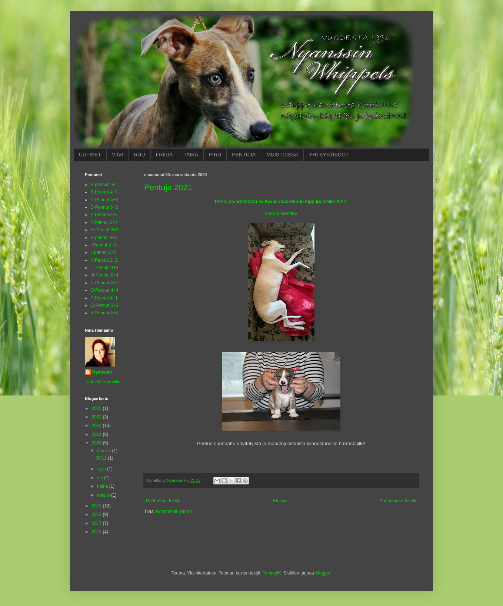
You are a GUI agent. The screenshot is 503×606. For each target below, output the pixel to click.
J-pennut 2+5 (103, 252)
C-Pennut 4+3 (104, 199)
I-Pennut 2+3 (103, 245)
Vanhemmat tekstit (398, 500)
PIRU (215, 155)
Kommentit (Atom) (174, 511)
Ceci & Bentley (281, 213)
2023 (97, 417)
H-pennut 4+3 (103, 237)
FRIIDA (164, 155)
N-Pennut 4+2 (104, 282)
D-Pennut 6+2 (104, 207)
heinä (103, 486)
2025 (97, 408)
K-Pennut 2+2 (104, 260)
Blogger (322, 573)
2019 (97, 506)
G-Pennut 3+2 (104, 229)
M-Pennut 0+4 (104, 275)
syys (102, 468)
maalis (104, 495)
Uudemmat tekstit (163, 500)
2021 (97, 434)
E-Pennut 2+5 (104, 214)
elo (100, 477)
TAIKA (190, 155)
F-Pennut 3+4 (103, 222)
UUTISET (90, 155)
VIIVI (117, 155)
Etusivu (280, 500)
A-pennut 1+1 (103, 184)
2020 (97, 443)
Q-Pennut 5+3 (104, 305)
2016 (97, 531)
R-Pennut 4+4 (104, 312)
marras (104, 450)
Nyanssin (102, 372)
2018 (97, 514)
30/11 (102, 458)
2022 (97, 425)
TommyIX (272, 573)
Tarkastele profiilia (102, 381)
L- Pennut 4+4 (104, 267)
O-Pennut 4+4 (104, 290)
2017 (97, 523)
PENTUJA (244, 155)
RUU (139, 155)
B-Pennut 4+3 (104, 192)
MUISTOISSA (282, 155)
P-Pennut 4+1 (104, 298)
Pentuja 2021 (168, 187)
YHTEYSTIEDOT (329, 155)
